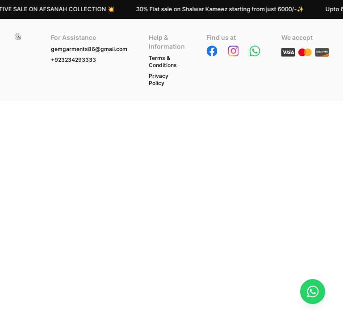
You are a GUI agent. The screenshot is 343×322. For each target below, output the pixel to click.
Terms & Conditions (163, 61)
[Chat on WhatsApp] (312, 291)
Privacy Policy (158, 79)
